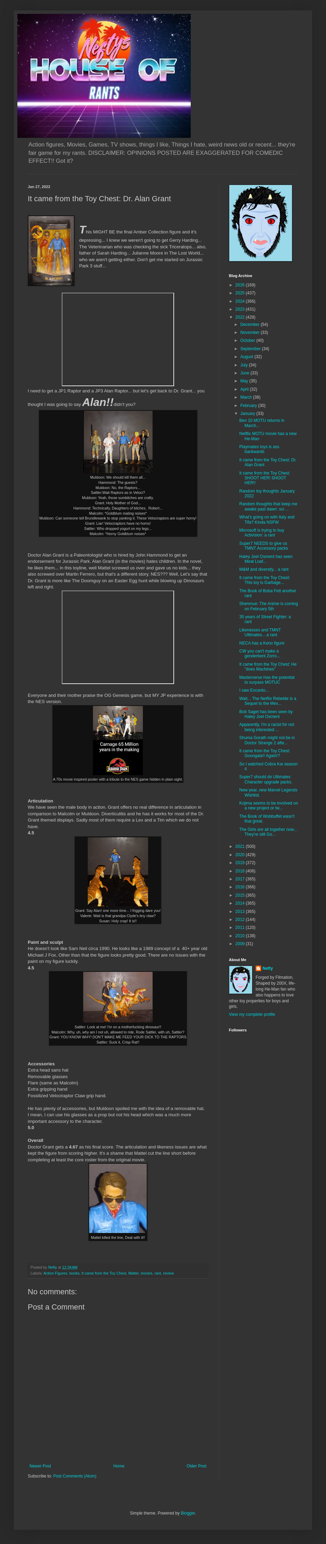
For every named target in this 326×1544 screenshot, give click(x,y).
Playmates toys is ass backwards (259, 449)
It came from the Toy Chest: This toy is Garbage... (264, 580)
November (250, 332)
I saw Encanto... (254, 690)
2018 (240, 871)
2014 (240, 903)
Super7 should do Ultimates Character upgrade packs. (265, 779)
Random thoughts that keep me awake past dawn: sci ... (268, 506)
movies (146, 1273)
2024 (240, 301)
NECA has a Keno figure (261, 643)
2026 (240, 285)
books (74, 1273)
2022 (240, 317)
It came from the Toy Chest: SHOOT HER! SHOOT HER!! (264, 478)
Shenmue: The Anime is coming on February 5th (268, 606)
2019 (240, 862)
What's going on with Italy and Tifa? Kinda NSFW (266, 519)
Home (119, 1466)
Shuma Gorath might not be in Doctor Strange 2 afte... (267, 740)
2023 (240, 309)
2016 (240, 887)
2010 (240, 935)
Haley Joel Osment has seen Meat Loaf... (265, 559)
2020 (240, 854)
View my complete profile (252, 1014)
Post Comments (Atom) (74, 1476)
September (251, 348)
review (168, 1273)
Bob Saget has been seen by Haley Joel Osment (266, 714)
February (249, 405)
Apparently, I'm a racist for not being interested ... (266, 727)
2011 (240, 927)
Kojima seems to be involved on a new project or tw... (268, 805)
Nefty (268, 968)
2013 (240, 911)
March (246, 397)
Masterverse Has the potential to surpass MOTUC (266, 680)
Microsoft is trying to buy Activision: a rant (261, 533)
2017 (240, 879)
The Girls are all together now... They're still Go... (268, 832)
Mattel (133, 1273)
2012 (240, 919)
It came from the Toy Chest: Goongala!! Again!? (264, 753)
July (244, 365)
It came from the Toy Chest (104, 1273)
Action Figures (55, 1273)
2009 (240, 943)
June (245, 373)
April (245, 389)
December (250, 324)
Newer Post (40, 1466)
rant (158, 1273)
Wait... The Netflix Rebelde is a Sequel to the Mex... (267, 701)
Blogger (188, 1513)
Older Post (196, 1466)
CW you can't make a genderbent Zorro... (259, 653)
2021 (240, 846)
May (244, 381)
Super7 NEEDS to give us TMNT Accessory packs (263, 546)
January (248, 413)
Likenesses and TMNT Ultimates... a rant (260, 632)
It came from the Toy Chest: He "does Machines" (268, 667)
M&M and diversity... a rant (264, 569)
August (247, 356)
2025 (240, 293)
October (248, 340)
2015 (240, 895)
